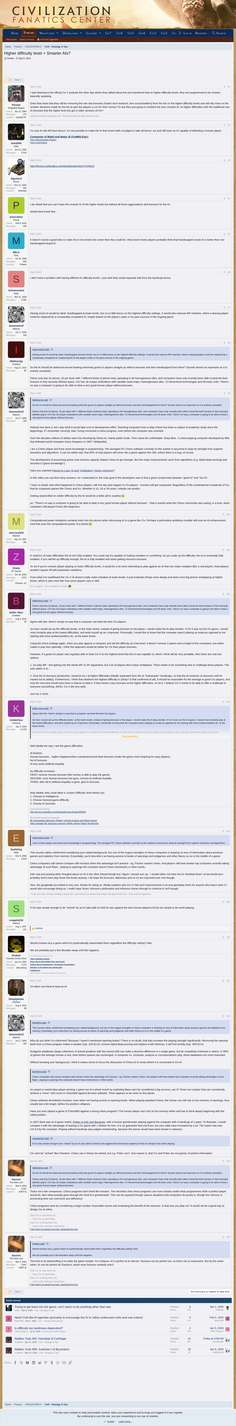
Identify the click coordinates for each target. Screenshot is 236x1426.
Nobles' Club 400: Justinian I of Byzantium (42, 1349)
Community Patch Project (54, 1331)
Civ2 (164, 33)
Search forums (27, 39)
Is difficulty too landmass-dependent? (39, 1328)
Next (17, 79)
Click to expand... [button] (130, 736)
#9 (229, 393)
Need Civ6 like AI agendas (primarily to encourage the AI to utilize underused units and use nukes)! (79, 1317)
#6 (229, 272)
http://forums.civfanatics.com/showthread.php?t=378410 (62, 166)
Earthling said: (39, 1022)
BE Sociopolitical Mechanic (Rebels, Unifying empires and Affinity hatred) (63, 820)
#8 (229, 343)
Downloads (70, 33)
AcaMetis (19, 1342)
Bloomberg (22, 968)
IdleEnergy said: (40, 400)
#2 (229, 125)
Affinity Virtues (73, 823)
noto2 (17, 1310)
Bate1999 (19, 1321)
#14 (228, 831)
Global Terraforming (90, 823)
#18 (228, 1016)
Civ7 (108, 33)
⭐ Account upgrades (47, 39)
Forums (29, 32)
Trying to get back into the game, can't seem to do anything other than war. (63, 1307)
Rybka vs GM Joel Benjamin (89, 1121)
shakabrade (218, 1341)
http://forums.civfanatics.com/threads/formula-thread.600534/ (58, 812)
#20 (228, 1237)
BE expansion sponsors (55, 823)
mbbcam (219, 1310)
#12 (228, 594)
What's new (46, 33)
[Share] (224, 87)
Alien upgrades (37, 823)
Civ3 (153, 33)
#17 (228, 980)
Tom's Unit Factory (38, 143)
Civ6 (120, 33)
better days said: (40, 708)
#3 (229, 160)
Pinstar (10, 58)
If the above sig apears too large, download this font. (54, 1229)
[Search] (218, 33)
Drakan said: (38, 1243)
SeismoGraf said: (41, 349)
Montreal (22, 191)
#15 (228, 902)
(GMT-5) (23, 1192)
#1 (229, 87)
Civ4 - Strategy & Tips (48, 1342)
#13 (228, 702)
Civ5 (131, 33)
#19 (228, 1161)
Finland (23, 264)
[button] (57, 33)
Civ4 (142, 33)
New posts (11, 39)
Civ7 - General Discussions (50, 1321)
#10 (228, 514)
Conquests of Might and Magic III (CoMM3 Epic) (59, 136)
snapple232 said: (40, 1138)
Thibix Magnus (21, 1331)
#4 (229, 198)
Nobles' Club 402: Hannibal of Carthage (40, 1338)
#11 (228, 550)
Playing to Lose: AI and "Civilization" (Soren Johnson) (82, 470)
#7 (229, 307)
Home (14, 33)
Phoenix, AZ (21, 583)
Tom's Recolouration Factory (43, 140)
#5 (229, 234)
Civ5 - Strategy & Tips (44, 1310)
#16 (228, 937)
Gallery (91, 33)
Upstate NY (21, 117)
